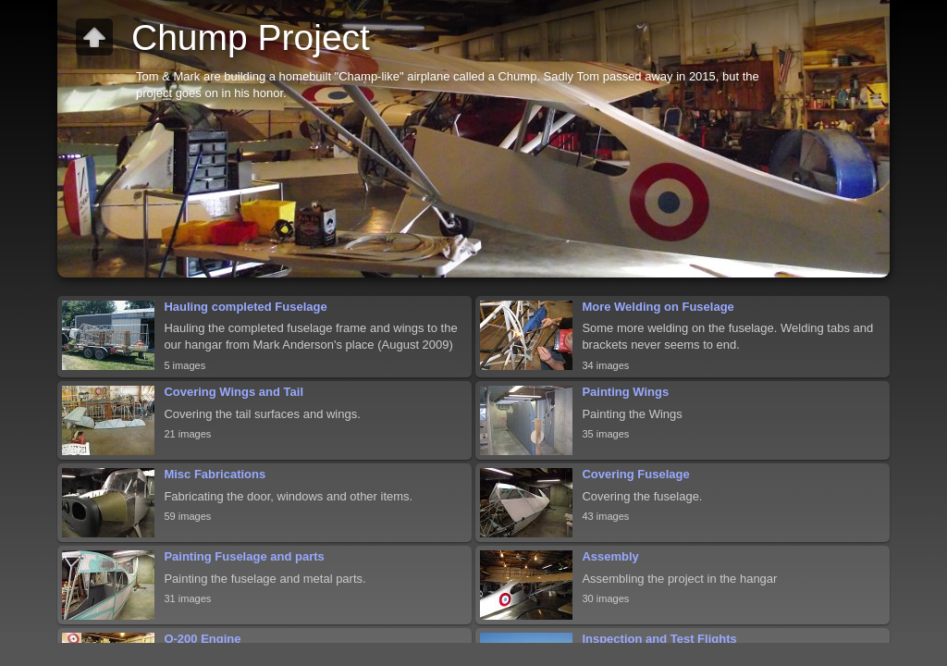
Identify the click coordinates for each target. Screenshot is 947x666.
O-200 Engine (202, 639)
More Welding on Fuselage (657, 307)
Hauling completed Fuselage (245, 307)
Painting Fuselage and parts (244, 556)
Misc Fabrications (214, 474)
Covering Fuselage (635, 474)
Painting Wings (625, 392)
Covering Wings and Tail (233, 392)
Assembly (610, 556)
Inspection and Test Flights (659, 639)
